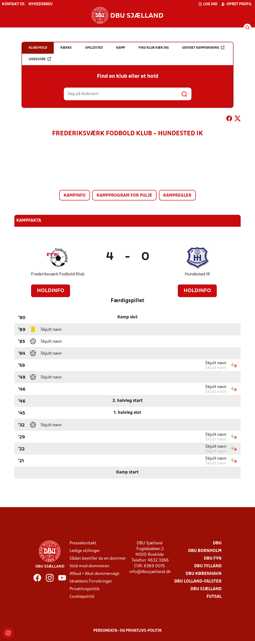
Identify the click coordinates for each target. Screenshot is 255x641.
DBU (217, 543)
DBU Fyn (213, 559)
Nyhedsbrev (40, 4)
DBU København (204, 574)
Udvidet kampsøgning (203, 47)
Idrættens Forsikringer (91, 581)
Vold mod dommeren (89, 566)
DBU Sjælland (206, 589)
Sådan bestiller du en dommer (98, 559)
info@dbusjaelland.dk (150, 572)
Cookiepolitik (82, 597)
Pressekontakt (83, 543)
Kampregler (177, 196)
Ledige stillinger (85, 551)
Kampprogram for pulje (124, 196)
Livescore (40, 59)
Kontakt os (13, 4)
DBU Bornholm (205, 551)
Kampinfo (75, 196)
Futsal (214, 597)
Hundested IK (197, 274)
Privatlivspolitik (84, 589)
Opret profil (236, 4)
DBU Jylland (208, 566)
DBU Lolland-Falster (198, 581)
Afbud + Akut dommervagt (94, 574)
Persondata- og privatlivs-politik (127, 630)
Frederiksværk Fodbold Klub (57, 274)
